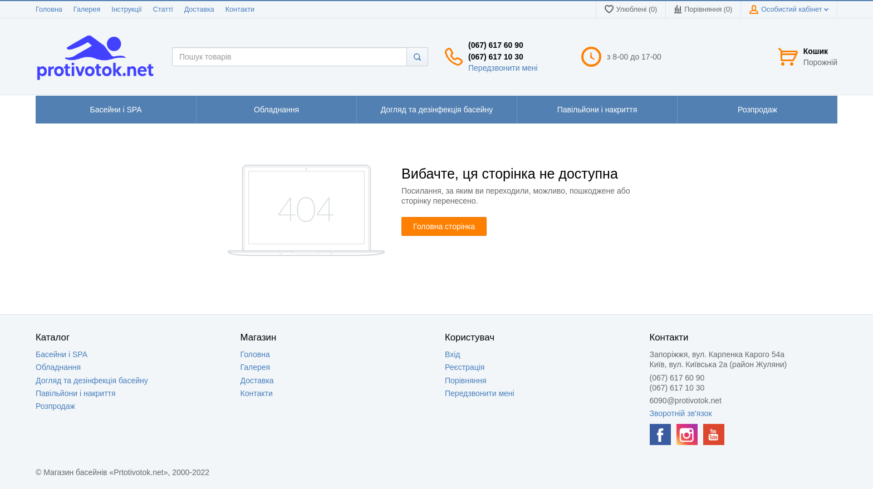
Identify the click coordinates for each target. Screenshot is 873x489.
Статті (163, 9)
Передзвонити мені (503, 67)
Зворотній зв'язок (681, 413)
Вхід (452, 354)
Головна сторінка (444, 226)
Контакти (239, 9)
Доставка (199, 9)
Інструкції (126, 9)
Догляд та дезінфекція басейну (92, 380)
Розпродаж (55, 406)
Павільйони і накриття (76, 393)
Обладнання (58, 367)
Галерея (86, 9)
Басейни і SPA (61, 354)
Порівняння (466, 380)
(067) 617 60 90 (495, 45)
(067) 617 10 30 (495, 56)
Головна (49, 9)
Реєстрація (464, 367)
